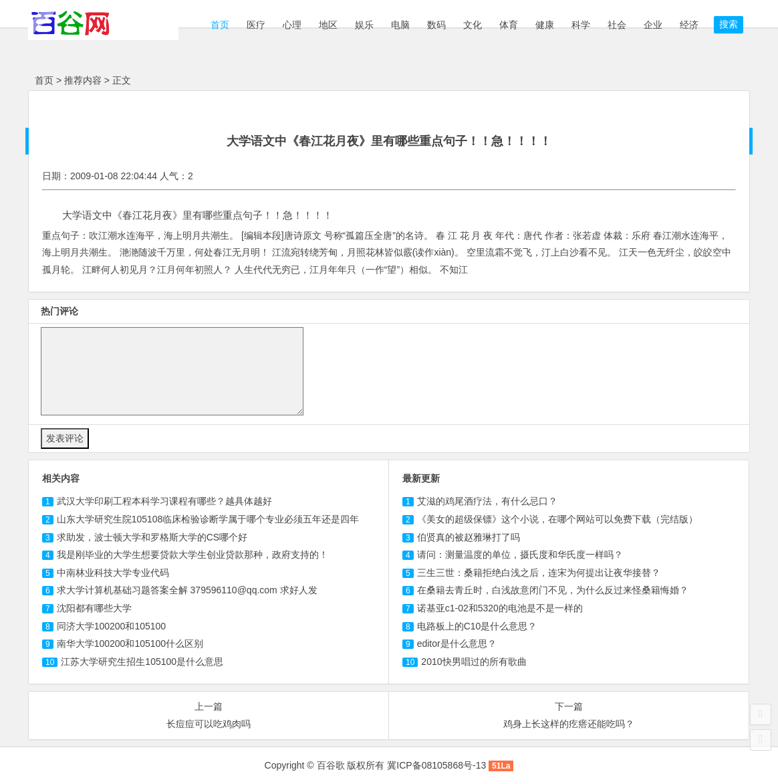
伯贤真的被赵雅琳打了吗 (468, 537)
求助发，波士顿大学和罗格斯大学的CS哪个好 (152, 537)
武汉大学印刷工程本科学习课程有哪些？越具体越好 (164, 501)
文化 (472, 24)
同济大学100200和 (111, 626)
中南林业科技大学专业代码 (113, 572)
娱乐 (364, 24)
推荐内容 (83, 80)
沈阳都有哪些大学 (94, 608)
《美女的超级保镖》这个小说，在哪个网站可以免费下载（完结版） (557, 519)
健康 (544, 24)
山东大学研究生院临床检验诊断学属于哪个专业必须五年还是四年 (208, 519)
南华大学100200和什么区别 (130, 643)
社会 (617, 24)
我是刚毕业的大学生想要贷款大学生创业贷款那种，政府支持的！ (192, 554)
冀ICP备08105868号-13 (436, 765)
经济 (689, 24)
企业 (653, 24)
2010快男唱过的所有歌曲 (473, 661)
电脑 (400, 24)
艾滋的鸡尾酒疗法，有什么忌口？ (487, 501)
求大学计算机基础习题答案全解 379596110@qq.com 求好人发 (187, 590)
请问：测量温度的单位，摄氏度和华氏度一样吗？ (520, 554)
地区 (328, 24)
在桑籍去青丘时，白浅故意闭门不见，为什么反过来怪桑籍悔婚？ (552, 590)
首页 (218, 24)
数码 (436, 24)
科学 (580, 24)
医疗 (256, 24)
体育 (508, 24)
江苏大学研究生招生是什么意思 (142, 661)
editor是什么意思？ (457, 643)
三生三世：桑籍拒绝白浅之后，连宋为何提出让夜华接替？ (538, 572)
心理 (292, 24)
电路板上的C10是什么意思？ (477, 626)
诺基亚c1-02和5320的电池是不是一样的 (500, 608)
